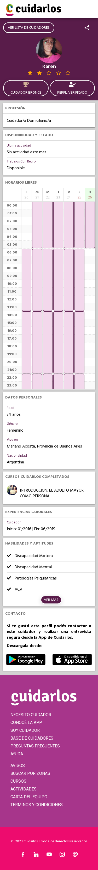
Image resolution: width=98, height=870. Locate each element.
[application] (26, 280)
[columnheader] (26, 194)
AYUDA (16, 753)
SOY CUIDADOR (25, 730)
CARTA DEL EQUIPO (28, 796)
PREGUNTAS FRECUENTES (35, 746)
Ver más (51, 599)
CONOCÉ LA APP (26, 722)
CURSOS (18, 781)
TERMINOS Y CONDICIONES (36, 804)
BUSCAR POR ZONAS (30, 773)
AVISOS (17, 765)
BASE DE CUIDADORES (31, 738)
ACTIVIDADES (23, 789)
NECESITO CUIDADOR (30, 714)
